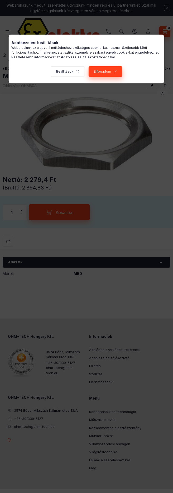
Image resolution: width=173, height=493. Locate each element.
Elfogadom (102, 71)
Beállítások (64, 71)
